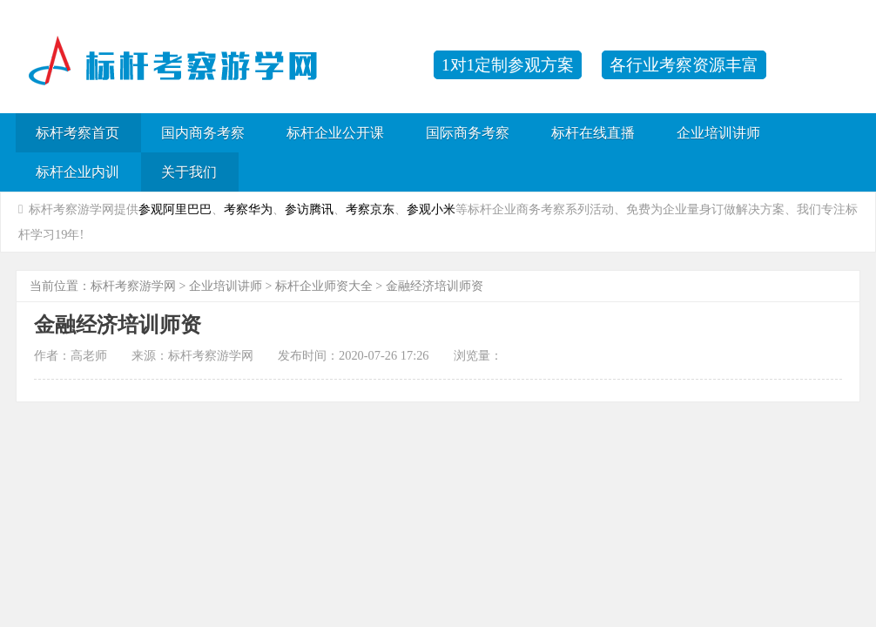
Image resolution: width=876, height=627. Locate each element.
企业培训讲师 (718, 132)
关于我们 (189, 172)
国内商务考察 (203, 132)
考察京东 (370, 209)
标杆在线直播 (593, 132)
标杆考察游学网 (133, 286)
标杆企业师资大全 (324, 286)
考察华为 (248, 209)
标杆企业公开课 (335, 132)
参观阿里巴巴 (175, 209)
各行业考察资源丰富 (684, 65)
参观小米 (431, 209)
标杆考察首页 (77, 132)
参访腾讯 (309, 209)
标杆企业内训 (77, 172)
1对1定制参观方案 (507, 65)
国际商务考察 (467, 132)
